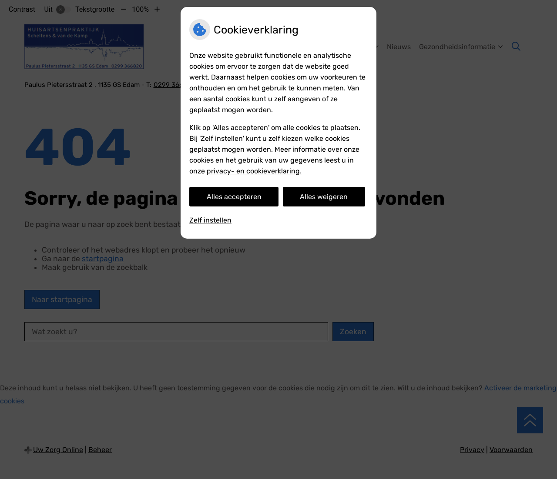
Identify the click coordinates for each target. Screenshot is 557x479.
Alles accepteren (234, 197)
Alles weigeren (324, 197)
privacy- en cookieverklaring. (254, 171)
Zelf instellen (210, 220)
